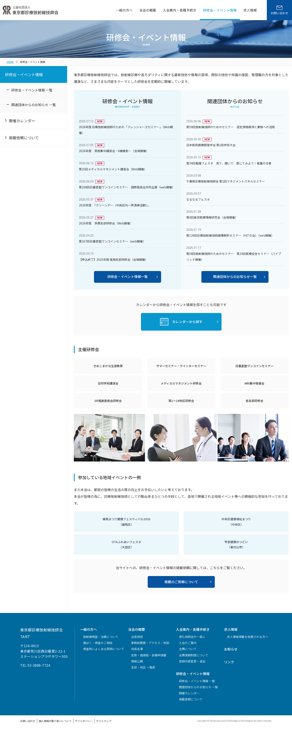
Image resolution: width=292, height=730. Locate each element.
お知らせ (230, 649)
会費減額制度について (193, 655)
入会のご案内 (188, 643)
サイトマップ (103, 721)
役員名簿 (137, 649)
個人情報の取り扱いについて (55, 721)
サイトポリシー (84, 721)
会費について (188, 649)
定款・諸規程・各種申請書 (148, 655)
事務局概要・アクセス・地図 (150, 643)
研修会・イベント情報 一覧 (31, 90)
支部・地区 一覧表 (143, 667)
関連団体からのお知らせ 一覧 (33, 104)
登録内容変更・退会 (192, 661)
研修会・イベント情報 (220, 10)
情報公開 (137, 661)
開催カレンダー (22, 120)
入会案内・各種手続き (179, 10)
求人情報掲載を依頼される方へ (247, 637)
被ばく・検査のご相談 (97, 643)
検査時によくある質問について (103, 649)
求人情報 (250, 10)
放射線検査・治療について (100, 637)
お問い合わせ (27, 721)
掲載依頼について (24, 137)
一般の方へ (124, 10)
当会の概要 (147, 10)
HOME (10, 62)
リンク (229, 661)
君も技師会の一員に (192, 637)
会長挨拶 (137, 637)
